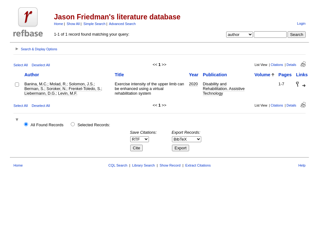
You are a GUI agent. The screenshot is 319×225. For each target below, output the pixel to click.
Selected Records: (94, 124)
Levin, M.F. (67, 93)
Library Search (143, 165)
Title (119, 74)
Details (291, 65)
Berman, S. (34, 88)
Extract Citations (198, 165)
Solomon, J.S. (81, 84)
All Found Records (47, 124)
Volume (262, 74)
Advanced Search (122, 24)
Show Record (170, 165)
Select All (20, 65)
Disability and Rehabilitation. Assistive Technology (224, 89)
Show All (73, 24)
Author (31, 74)
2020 (193, 84)
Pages (285, 74)
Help (302, 165)
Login (301, 23)
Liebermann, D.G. (40, 93)
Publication (215, 74)
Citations (277, 65)
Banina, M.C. (35, 84)
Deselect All (41, 65)
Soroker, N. (56, 88)
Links (302, 74)
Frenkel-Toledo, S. (85, 88)
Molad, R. (58, 84)
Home (58, 24)
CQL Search (117, 165)
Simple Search (94, 24)
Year (193, 74)
